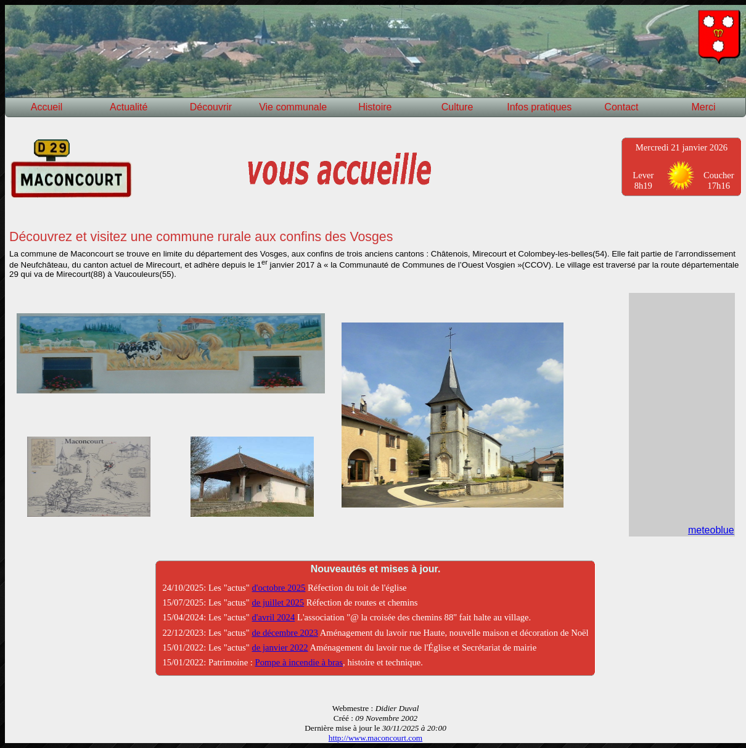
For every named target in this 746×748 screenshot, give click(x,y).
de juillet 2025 (278, 602)
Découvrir (211, 107)
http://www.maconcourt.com (375, 737)
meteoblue (711, 530)
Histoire (374, 107)
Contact (621, 107)
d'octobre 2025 (278, 588)
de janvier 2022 (280, 647)
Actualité (128, 107)
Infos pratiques (539, 107)
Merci (704, 107)
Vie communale (293, 107)
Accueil (47, 107)
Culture (457, 107)
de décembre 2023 (285, 633)
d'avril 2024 (273, 617)
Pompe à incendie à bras (299, 662)
